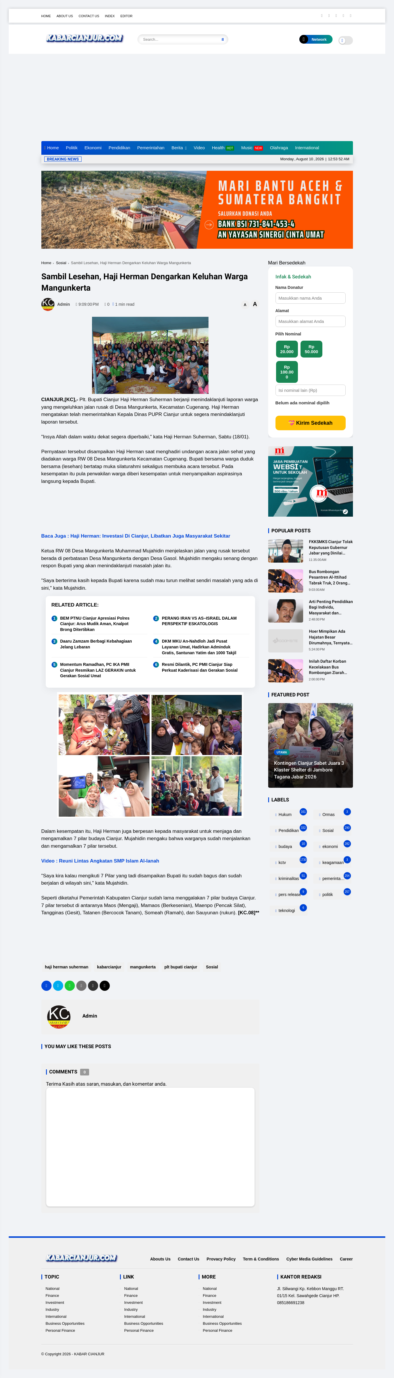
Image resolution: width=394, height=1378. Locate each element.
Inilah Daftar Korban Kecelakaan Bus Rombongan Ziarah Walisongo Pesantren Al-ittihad (329, 667)
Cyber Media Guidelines (309, 1259)
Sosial (61, 263)
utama (282, 752)
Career (346, 1259)
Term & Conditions (261, 1259)
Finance (52, 1295)
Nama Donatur (289, 287)
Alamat (282, 310)
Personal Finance (60, 1330)
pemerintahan (336, 877)
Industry (52, 1309)
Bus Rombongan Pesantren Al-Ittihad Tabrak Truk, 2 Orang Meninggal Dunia (328, 577)
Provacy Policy (221, 1259)
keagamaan (336, 861)
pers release (292, 893)
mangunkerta (142, 967)
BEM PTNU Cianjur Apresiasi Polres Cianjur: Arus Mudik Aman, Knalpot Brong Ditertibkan (95, 624)
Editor (126, 16)
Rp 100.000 (287, 371)
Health (223, 148)
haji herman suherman (66, 967)
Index (110, 16)
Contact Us (89, 16)
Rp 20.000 (287, 349)
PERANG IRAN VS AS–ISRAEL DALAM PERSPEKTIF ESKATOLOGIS (199, 621)
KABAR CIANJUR (89, 1354)
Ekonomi (92, 147)
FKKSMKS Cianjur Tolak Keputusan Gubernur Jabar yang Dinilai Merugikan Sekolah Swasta (331, 547)
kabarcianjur (108, 967)
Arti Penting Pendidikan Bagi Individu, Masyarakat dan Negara (331, 607)
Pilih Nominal (288, 334)
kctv (292, 861)
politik (336, 893)
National (53, 1288)
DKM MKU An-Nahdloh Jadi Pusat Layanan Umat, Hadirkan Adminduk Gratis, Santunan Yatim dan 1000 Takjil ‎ (199, 647)
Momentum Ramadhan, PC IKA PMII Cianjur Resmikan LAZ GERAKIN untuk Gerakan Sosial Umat (98, 670)
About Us (64, 16)
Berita (177, 147)
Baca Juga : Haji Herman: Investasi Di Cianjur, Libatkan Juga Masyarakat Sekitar (135, 536)
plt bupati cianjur (180, 967)
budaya (292, 845)
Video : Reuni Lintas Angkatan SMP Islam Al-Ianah (100, 861)
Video (199, 147)
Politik (71, 147)
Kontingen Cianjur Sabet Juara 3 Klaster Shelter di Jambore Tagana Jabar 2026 (309, 770)
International (307, 147)
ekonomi (336, 845)
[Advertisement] (197, 97)
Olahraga (279, 147)
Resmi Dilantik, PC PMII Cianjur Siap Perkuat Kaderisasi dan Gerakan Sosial (200, 667)
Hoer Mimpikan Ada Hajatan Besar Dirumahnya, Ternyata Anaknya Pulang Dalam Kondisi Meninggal (330, 637)
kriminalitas (292, 877)
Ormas (336, 813)
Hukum (292, 813)
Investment (55, 1302)
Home (46, 16)
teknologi (292, 909)
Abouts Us (160, 1259)
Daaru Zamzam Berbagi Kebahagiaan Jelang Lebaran (96, 644)
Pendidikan (119, 147)
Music (252, 148)
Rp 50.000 (311, 349)
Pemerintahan (150, 147)
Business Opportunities (65, 1323)
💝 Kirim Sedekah (310, 423)
